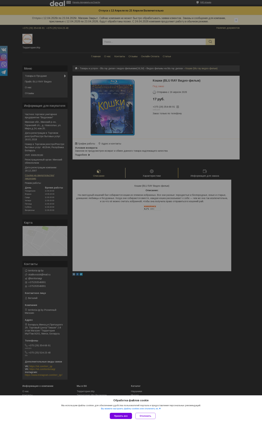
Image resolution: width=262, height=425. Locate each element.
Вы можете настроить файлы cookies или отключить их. (130, 408)
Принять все (121, 416)
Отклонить (145, 416)
